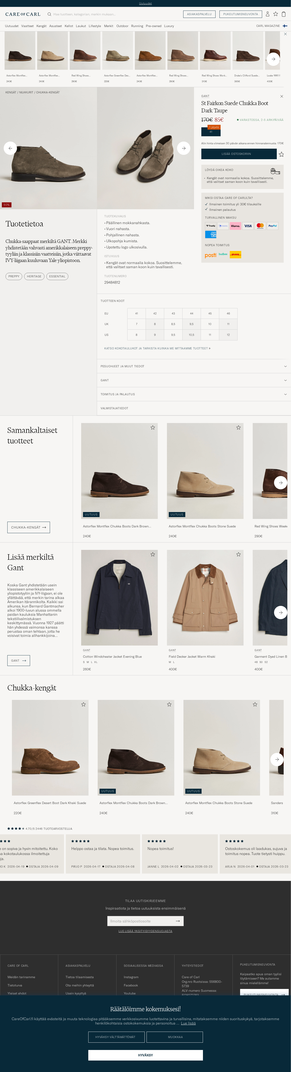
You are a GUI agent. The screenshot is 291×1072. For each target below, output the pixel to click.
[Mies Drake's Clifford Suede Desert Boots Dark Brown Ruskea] (248, 50)
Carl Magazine (268, 26)
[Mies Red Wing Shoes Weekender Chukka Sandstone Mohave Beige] (182, 50)
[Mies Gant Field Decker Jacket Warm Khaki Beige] (205, 598)
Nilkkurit (26, 92)
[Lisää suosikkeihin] (152, 428)
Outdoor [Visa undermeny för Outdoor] (122, 26)
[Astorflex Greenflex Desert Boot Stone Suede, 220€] (117, 57)
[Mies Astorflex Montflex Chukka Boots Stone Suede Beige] (52, 50)
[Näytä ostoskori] (283, 14)
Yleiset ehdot (17, 993)
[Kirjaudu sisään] (267, 14)
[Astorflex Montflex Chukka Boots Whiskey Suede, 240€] (150, 57)
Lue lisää (188, 1023)
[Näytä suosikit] (275, 14)
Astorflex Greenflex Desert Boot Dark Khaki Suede (50, 803)
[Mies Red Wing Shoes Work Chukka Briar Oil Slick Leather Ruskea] (215, 50)
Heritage (34, 276)
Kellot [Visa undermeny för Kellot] (69, 26)
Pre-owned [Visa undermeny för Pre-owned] (153, 26)
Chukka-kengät (48, 92)
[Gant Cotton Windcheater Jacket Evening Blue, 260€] (119, 611)
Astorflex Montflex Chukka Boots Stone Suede (49, 75)
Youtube (130, 993)
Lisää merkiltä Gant (30, 562)
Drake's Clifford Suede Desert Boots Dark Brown (247, 75)
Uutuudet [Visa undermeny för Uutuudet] (12, 26)
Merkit (108, 26)
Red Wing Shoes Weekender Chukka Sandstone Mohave (179, 75)
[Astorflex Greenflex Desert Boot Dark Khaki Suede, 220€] (50, 757)
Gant (205, 96)
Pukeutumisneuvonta (240, 14)
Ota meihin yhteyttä (80, 985)
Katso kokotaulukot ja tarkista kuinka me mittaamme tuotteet (156, 348)
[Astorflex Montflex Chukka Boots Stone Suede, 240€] (52, 57)
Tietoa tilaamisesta (80, 977)
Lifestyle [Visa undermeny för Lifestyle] (95, 26)
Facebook (131, 985)
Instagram (131, 977)
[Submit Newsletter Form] (177, 921)
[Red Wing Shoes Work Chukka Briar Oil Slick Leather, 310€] (215, 57)
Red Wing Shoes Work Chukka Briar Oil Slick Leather (213, 75)
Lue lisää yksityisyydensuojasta (145, 931)
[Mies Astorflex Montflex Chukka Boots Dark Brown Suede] (136, 748)
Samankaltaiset (32, 435)
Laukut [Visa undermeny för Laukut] (81, 26)
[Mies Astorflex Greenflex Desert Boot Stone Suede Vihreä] (117, 50)
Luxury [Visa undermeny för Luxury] (169, 26)
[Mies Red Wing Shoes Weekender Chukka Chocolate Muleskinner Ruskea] (85, 50)
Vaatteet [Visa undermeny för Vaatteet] (27, 26)
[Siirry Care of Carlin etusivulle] (23, 14)
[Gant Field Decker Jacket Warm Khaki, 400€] (205, 611)
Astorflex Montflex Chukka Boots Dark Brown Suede (16, 75)
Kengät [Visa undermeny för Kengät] (41, 26)
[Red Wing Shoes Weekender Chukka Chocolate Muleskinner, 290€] (85, 57)
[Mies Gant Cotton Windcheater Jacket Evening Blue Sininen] (119, 598)
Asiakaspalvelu (199, 14)
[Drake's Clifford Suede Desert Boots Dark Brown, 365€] (248, 57)
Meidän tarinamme (21, 977)
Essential (57, 276)
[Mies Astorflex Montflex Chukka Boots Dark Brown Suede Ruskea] (20, 50)
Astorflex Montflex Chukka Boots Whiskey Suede (149, 75)
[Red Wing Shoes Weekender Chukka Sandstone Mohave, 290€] (182, 57)
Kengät (11, 92)
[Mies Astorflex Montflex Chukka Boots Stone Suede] (221, 748)
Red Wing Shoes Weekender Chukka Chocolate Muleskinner (84, 75)
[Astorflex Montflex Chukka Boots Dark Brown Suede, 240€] (20, 57)
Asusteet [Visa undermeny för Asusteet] (55, 26)
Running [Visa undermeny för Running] (137, 26)
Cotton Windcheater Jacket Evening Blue (112, 656)
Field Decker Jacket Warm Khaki (192, 656)
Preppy (13, 276)
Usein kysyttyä (76, 993)
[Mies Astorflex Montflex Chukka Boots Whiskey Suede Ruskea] (150, 50)
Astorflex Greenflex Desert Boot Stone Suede (117, 75)
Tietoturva (15, 985)
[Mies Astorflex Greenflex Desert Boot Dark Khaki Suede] (50, 748)
